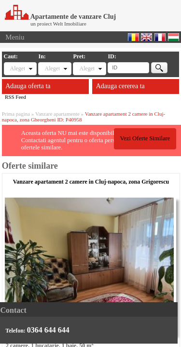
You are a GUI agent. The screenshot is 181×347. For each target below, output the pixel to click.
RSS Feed (15, 97)
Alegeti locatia (51, 68)
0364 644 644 (48, 330)
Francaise (160, 37)
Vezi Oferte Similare (145, 138)
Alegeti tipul (17, 68)
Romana (133, 37)
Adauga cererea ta (120, 86)
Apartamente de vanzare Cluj (60, 16)
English (146, 37)
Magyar (173, 37)
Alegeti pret (86, 68)
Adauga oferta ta (27, 86)
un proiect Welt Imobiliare (58, 24)
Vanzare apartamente (57, 114)
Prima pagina (16, 114)
